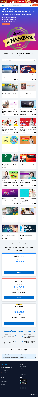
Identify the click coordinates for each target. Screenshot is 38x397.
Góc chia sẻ (22, 371)
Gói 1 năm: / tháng (9, 21)
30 (23, 242)
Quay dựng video (3, 386)
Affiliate (2, 387)
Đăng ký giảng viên (4, 379)
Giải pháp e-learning (4, 381)
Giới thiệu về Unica (23, 366)
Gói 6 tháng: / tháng (10, 19)
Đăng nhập (35, 5)
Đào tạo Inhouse (3, 384)
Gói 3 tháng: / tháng (10, 17)
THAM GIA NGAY (6, 23)
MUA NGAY (19, 272)
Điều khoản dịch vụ (23, 372)
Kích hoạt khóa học (23, 369)
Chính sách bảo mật (23, 374)
